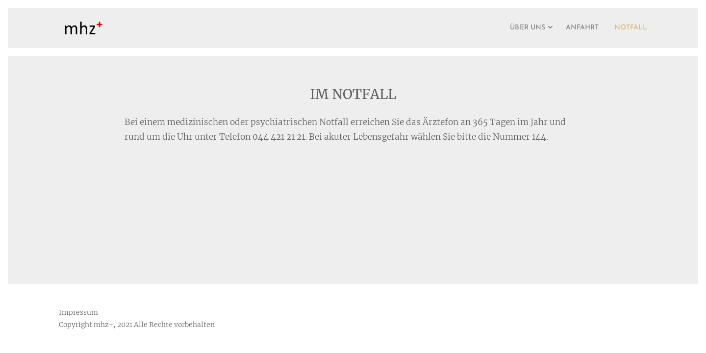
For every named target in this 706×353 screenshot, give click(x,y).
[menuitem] (519, 28)
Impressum (78, 312)
